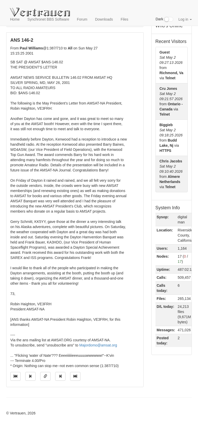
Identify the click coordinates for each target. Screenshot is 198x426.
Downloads (104, 19)
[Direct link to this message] (45, 376)
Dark (164, 19)
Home (15, 19)
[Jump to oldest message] (15, 376)
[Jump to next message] (60, 376)
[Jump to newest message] (75, 376)
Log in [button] (185, 19)
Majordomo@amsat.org (98, 345)
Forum (82, 19)
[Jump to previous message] (30, 376)
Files (124, 19)
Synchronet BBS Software (48, 19)
